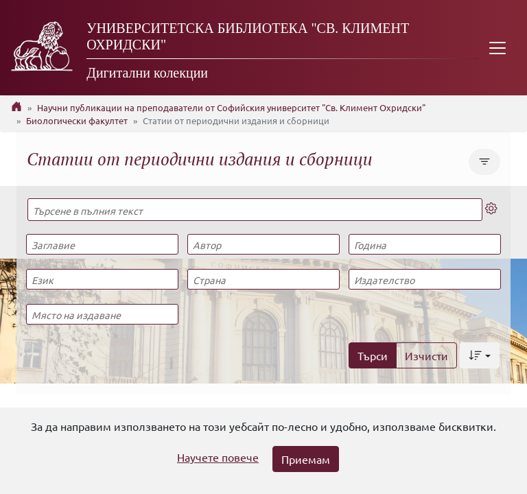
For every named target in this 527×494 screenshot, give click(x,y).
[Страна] (263, 279)
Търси (373, 355)
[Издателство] (425, 279)
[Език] (102, 279)
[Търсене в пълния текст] (254, 209)
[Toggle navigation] (497, 47)
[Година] (425, 244)
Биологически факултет (77, 120)
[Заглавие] (102, 244)
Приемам (305, 459)
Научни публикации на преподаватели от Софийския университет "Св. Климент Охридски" (231, 107)
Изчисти (426, 355)
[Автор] (263, 244)
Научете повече (218, 457)
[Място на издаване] (102, 314)
